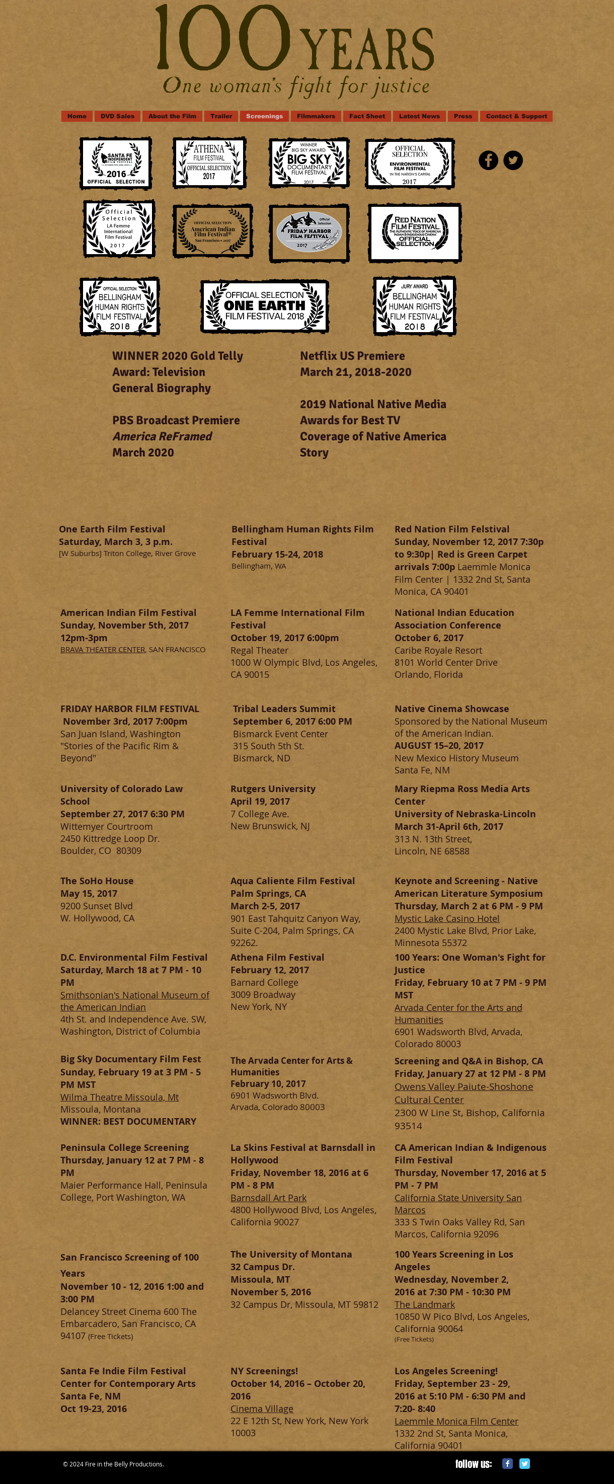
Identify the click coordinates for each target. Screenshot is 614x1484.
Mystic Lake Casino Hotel (447, 918)
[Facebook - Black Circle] (488, 160)
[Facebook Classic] (507, 1463)
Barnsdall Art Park (268, 1198)
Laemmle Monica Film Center (456, 1421)
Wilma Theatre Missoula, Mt (119, 1097)
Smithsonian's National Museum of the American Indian (134, 1001)
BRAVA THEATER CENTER (102, 649)
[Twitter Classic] (524, 1463)
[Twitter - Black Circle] (513, 160)
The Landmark (425, 1304)
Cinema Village (262, 1408)
